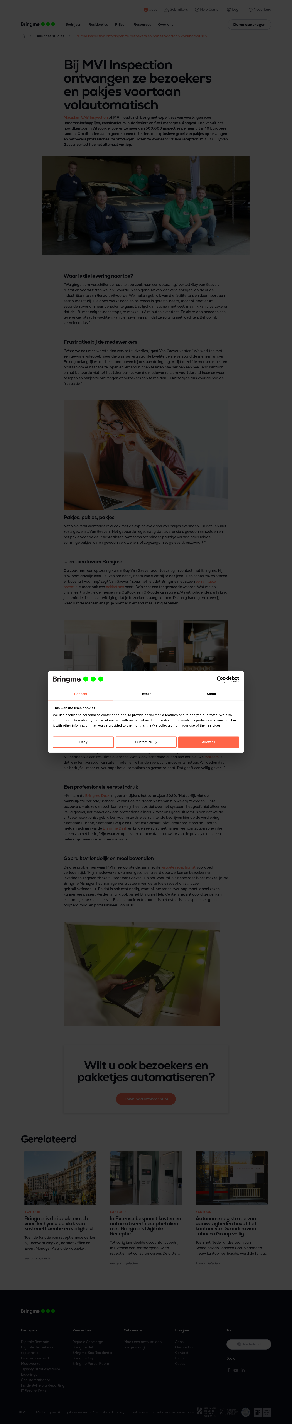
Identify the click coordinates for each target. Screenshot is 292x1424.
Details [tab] (146, 694)
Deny (83, 742)
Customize (146, 742)
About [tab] (211, 694)
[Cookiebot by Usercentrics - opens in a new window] (220, 679)
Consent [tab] (80, 694)
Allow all (208, 742)
